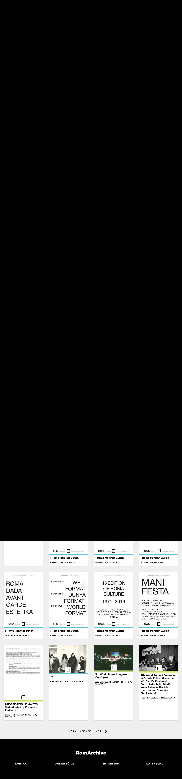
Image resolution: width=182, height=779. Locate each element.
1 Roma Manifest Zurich (109, 399)
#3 (51, 676)
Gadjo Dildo (12, 122)
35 (83, 731)
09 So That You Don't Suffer (22, 298)
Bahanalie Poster (60, 77)
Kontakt (21, 763)
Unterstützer (65, 763)
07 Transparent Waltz (154, 240)
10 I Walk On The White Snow (113, 298)
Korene (99, 122)
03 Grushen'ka (104, 240)
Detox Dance (148, 46)
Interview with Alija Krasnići (67, 125)
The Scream (148, 135)
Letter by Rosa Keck (107, 183)
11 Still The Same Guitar (155, 298)
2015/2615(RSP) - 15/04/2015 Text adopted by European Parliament (21, 707)
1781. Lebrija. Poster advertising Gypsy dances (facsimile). (65, 403)
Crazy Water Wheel (107, 53)
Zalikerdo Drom (59, 179)
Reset (136, 13)
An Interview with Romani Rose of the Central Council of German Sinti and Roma (23, 57)
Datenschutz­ (155, 765)
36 (89, 731)
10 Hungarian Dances (18, 240)
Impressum (111, 763)
